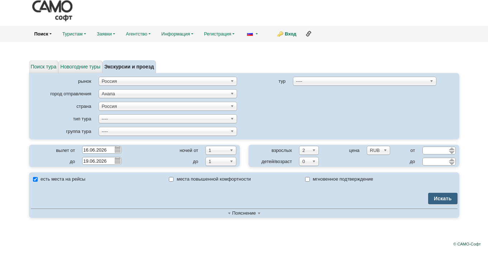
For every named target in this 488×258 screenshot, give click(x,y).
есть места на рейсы (59, 179)
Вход (290, 34)
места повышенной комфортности (210, 179)
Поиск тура (44, 67)
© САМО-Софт (467, 244)
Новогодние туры (80, 67)
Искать (443, 198)
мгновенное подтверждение (339, 179)
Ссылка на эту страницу (308, 33)
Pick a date (117, 149)
